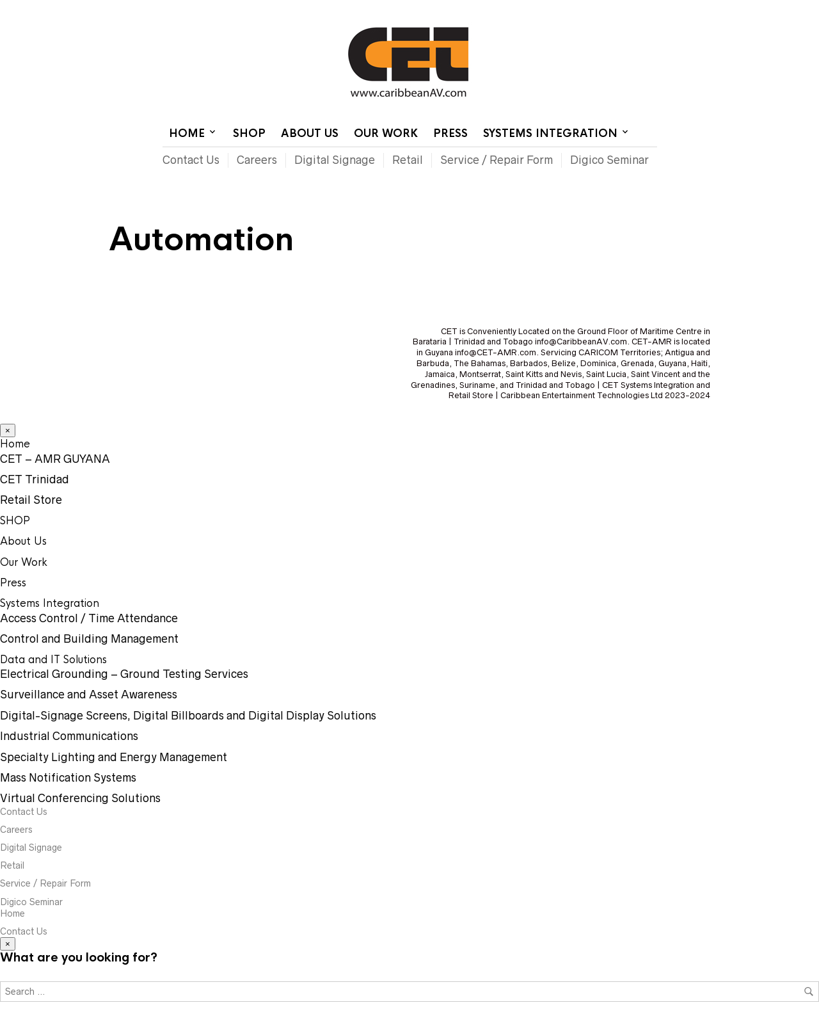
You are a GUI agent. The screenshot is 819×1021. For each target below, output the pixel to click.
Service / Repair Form (496, 160)
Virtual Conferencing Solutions (80, 798)
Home (500, 9)
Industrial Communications (69, 736)
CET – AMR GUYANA (55, 459)
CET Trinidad (34, 479)
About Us (309, 133)
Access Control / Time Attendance (89, 618)
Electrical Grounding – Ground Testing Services (124, 674)
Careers (257, 160)
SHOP (249, 133)
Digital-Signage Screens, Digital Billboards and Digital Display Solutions (188, 715)
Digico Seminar (609, 160)
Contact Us (548, 9)
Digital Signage (334, 160)
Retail (407, 160)
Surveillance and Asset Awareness (88, 694)
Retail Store (31, 500)
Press (450, 133)
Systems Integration (550, 133)
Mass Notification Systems (68, 777)
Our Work (386, 133)
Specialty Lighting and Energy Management (113, 757)
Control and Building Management (89, 638)
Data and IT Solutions (53, 659)
